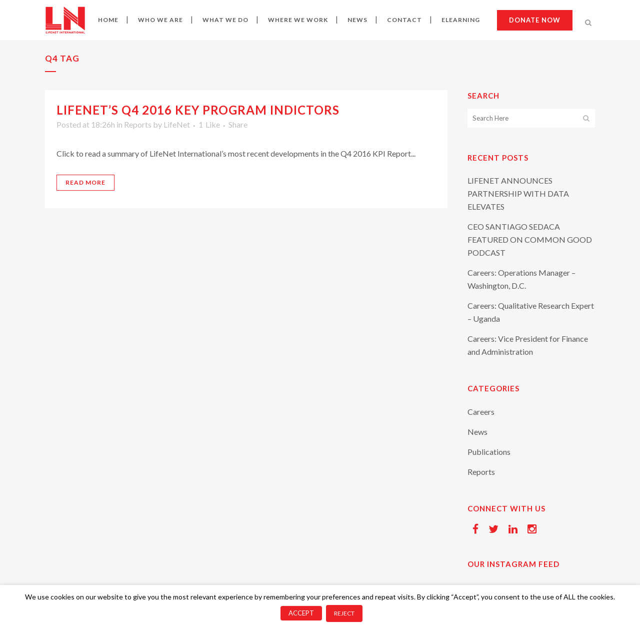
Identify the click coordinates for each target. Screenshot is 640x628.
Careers (481, 411)
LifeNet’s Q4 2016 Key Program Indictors (198, 110)
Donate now (534, 20)
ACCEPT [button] (301, 613)
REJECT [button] (344, 613)
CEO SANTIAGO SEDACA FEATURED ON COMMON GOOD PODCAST (530, 239)
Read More (86, 182)
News (478, 431)
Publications (489, 451)
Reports (138, 124)
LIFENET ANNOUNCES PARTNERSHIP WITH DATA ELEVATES (518, 193)
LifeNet (177, 124)
